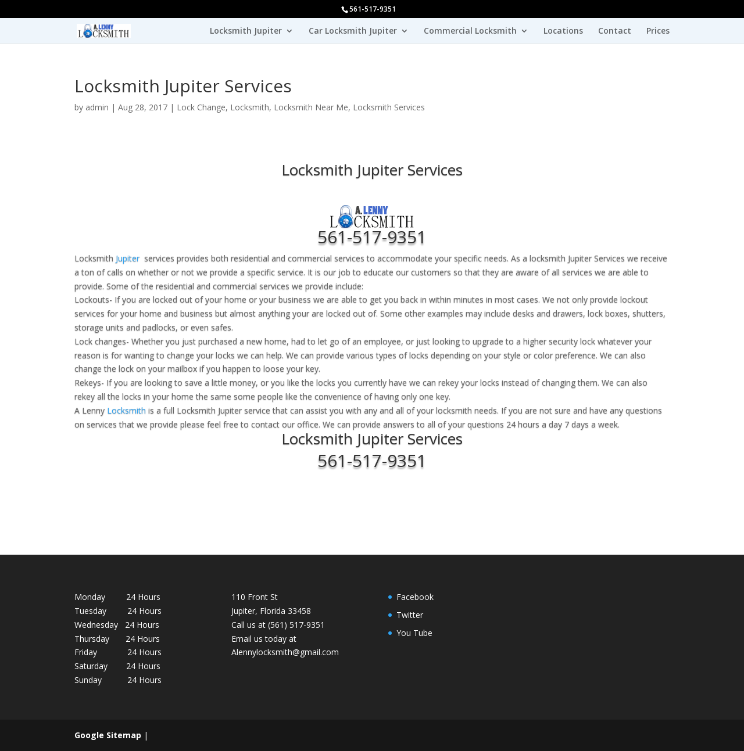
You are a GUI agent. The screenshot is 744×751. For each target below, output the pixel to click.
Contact (614, 31)
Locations (563, 31)
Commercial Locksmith (470, 31)
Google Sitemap (107, 735)
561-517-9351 (372, 237)
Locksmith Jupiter (246, 31)
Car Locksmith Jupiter (353, 31)
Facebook (415, 596)
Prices (658, 31)
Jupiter (128, 258)
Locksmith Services (389, 107)
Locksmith (249, 107)
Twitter (409, 614)
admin (97, 107)
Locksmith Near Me (311, 107)
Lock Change (201, 107)
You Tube (414, 632)
